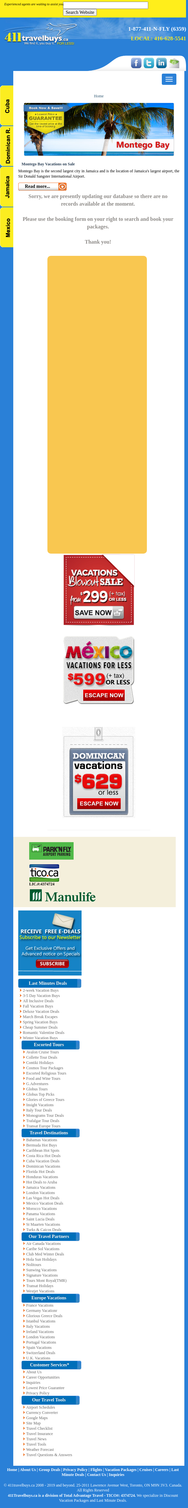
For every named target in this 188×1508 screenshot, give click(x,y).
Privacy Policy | (76, 1469)
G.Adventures (37, 1084)
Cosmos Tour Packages (44, 1068)
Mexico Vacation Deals (44, 1203)
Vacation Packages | (122, 1469)
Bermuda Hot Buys (41, 1145)
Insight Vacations (40, 1105)
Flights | (98, 1469)
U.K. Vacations (38, 1358)
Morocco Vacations (41, 1209)
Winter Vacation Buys (40, 1038)
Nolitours (33, 1265)
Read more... (37, 186)
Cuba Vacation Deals (42, 1161)
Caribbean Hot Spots (42, 1150)
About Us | (29, 1469)
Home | (13, 1469)
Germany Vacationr (41, 1311)
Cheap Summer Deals (40, 1027)
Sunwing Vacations (41, 1270)
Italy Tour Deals (39, 1110)
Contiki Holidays (39, 1063)
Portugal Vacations (41, 1342)
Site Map (33, 1423)
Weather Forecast (40, 1450)
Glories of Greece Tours (45, 1100)
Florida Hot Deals (40, 1172)
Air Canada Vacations (43, 1244)
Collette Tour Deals (41, 1057)
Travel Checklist (39, 1428)
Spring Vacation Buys (40, 1022)
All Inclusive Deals (38, 1001)
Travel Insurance (39, 1434)
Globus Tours (37, 1089)
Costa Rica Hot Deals (43, 1156)
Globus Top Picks (40, 1094)
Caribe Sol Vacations (42, 1249)
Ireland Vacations (40, 1332)
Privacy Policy (37, 1393)
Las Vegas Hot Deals (42, 1198)
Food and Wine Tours (43, 1078)
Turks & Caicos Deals (43, 1230)
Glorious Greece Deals (44, 1316)
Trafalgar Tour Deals (42, 1121)
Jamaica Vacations (40, 1187)
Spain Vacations (39, 1348)
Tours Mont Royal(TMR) (46, 1281)
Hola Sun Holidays (41, 1259)
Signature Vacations (42, 1275)
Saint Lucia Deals (40, 1219)
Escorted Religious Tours (46, 1073)
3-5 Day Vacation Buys (41, 996)
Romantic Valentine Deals (43, 1033)
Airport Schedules (40, 1407)
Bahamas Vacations (41, 1140)
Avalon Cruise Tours (42, 1052)
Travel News (36, 1439)
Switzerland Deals (40, 1353)
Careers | (163, 1469)
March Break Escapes (40, 1017)
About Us (33, 1372)
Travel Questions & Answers (49, 1455)
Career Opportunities (43, 1377)
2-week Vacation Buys (41, 990)
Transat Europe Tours (43, 1126)
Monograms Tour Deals (45, 1115)
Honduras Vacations (42, 1177)
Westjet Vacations (40, 1291)
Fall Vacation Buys (38, 1006)
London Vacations (40, 1193)
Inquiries (33, 1383)
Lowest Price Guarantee (45, 1388)
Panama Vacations (40, 1214)
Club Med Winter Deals (45, 1254)
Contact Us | (98, 1474)
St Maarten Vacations (43, 1224)
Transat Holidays (39, 1286)
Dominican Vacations (43, 1166)
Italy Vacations (38, 1326)
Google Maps (37, 1418)
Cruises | (147, 1469)
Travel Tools (36, 1444)
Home (98, 96)
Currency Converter (42, 1413)
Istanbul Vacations (40, 1321)
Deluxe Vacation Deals (41, 1011)
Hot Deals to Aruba (41, 1182)
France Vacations (39, 1305)
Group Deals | (51, 1469)
